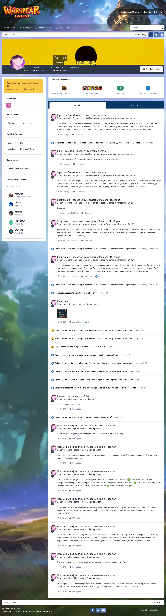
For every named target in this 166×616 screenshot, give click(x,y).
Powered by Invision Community (151, 611)
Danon (63, 119)
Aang (59, 356)
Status (59, 331)
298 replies (78, 323)
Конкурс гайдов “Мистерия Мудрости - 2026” (114, 204)
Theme (17, 612)
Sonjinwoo (61, 389)
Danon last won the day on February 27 (24, 85)
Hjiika (78, 429)
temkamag (61, 144)
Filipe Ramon (62, 348)
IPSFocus (17, 609)
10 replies (89, 214)
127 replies (78, 410)
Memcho (80, 204)
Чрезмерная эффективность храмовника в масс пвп (111, 331)
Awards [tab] (134, 107)
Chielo (17, 203)
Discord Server (44, 29)
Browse (10, 29)
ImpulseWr (20, 221)
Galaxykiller (62, 364)
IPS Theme (6, 609)
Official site (63, 29)
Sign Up (147, 13)
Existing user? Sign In (131, 13)
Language (6, 612)
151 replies (81, 136)
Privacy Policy (28, 612)
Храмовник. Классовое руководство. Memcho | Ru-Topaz (117, 144)
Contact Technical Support (46, 612)
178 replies (78, 440)
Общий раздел (96, 305)
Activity (26, 29)
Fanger (79, 119)
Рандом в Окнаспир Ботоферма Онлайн (104, 356)
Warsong (19, 230)
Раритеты (96, 294)
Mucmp (18, 212)
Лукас (59, 372)
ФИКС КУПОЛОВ (100, 348)
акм (77, 305)
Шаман (93, 400)
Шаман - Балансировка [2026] (76, 397)
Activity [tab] (79, 107)
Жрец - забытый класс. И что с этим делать (84, 116)
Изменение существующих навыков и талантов (114, 119)
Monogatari (62, 294)
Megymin (19, 194)
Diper (78, 400)
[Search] (136, 29)
